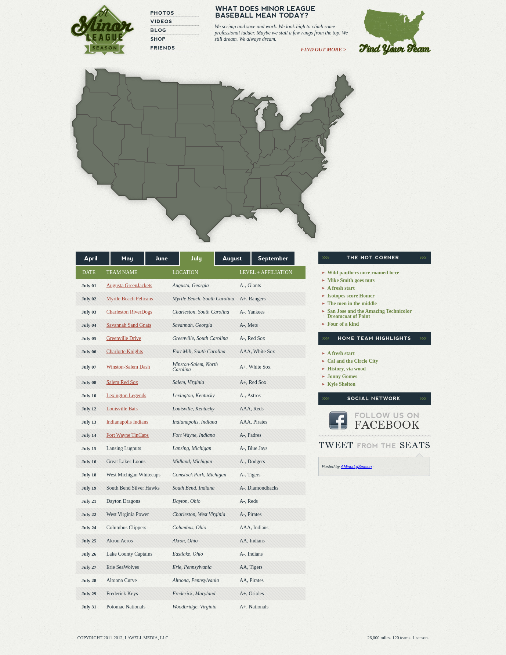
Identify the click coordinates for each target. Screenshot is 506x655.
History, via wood (347, 369)
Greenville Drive (123, 338)
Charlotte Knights (124, 351)
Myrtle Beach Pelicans (129, 298)
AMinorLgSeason (356, 466)
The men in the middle (352, 303)
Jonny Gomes (342, 376)
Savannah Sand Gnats (128, 325)
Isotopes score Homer (351, 296)
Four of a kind (343, 324)
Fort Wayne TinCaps (127, 435)
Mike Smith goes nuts (351, 280)
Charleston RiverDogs (129, 312)
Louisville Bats (122, 408)
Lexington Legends (126, 395)
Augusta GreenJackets (129, 285)
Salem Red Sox (122, 382)
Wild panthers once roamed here (363, 272)
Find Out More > (323, 49)
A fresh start (341, 288)
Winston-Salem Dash (128, 367)
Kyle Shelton (342, 384)
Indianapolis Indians (127, 422)
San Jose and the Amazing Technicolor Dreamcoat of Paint (370, 313)
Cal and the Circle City (353, 361)
